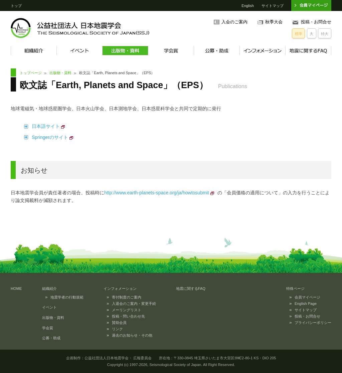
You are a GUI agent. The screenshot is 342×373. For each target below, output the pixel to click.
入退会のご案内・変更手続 (134, 304)
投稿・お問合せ (316, 22)
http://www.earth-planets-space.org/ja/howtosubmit (156, 192)
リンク (117, 329)
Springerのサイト (50, 137)
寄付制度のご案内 (126, 297)
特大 (324, 34)
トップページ (31, 73)
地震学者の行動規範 (66, 297)
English (247, 6)
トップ (16, 6)
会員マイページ (307, 297)
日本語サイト (46, 126)
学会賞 (171, 50)
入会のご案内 (234, 22)
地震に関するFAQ (308, 50)
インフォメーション (262, 50)
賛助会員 (119, 323)
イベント (79, 50)
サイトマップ (273, 6)
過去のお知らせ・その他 (132, 335)
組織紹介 (33, 50)
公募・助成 (216, 50)
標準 (298, 34)
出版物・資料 (125, 50)
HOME (16, 289)
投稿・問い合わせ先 (128, 316)
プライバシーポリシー (313, 323)
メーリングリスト (126, 310)
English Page (306, 304)
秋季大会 (274, 22)
